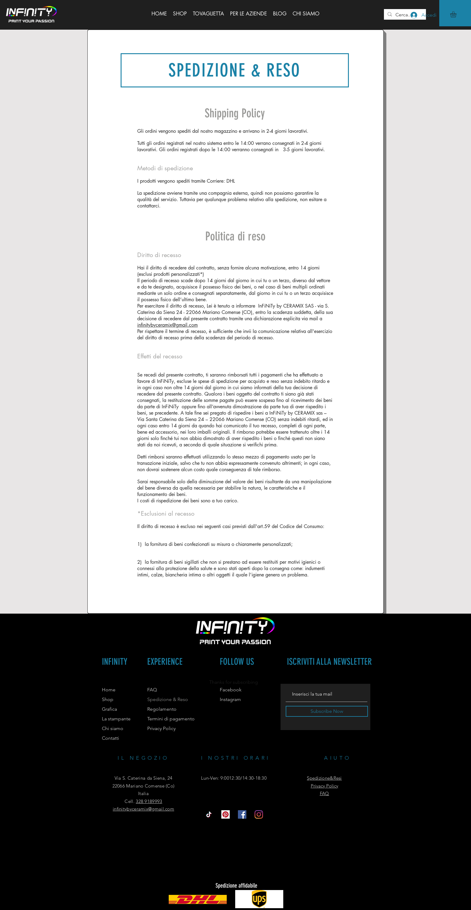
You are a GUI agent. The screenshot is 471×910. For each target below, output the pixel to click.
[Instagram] (259, 814)
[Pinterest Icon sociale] (225, 814)
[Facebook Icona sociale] (242, 814)
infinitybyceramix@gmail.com (167, 325)
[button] (457, 14)
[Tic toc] (209, 814)
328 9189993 (149, 801)
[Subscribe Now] (327, 711)
